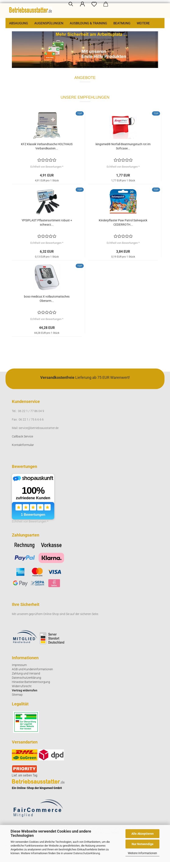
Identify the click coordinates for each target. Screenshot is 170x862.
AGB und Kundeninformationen (32, 669)
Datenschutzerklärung (86, 853)
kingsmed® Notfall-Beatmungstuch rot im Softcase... (123, 146)
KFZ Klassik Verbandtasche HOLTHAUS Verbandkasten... (46, 146)
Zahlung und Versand (26, 673)
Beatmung (121, 23)
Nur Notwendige (142, 844)
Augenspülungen (48, 23)
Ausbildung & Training (88, 23)
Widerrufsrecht (22, 686)
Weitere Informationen (142, 853)
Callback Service (22, 436)
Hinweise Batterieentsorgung (31, 682)
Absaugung (18, 23)
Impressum (19, 665)
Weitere (143, 23)
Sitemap (17, 694)
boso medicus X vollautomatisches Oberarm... (47, 298)
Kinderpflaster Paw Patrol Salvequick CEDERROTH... (123, 222)
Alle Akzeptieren (142, 833)
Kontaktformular (23, 445)
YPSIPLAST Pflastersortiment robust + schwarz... (47, 222)
